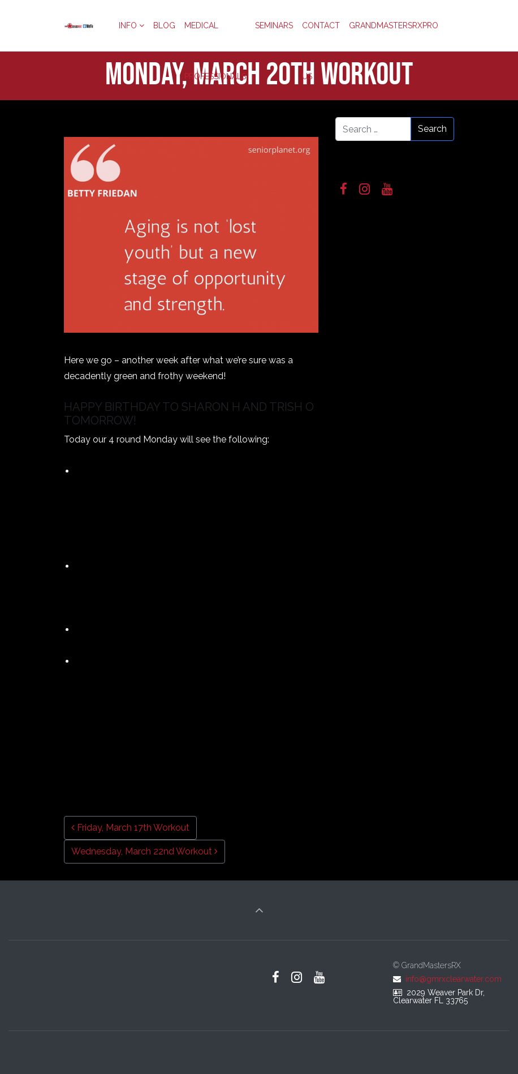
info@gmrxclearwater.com (453, 978)
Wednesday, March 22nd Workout (144, 851)
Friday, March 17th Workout (130, 827)
